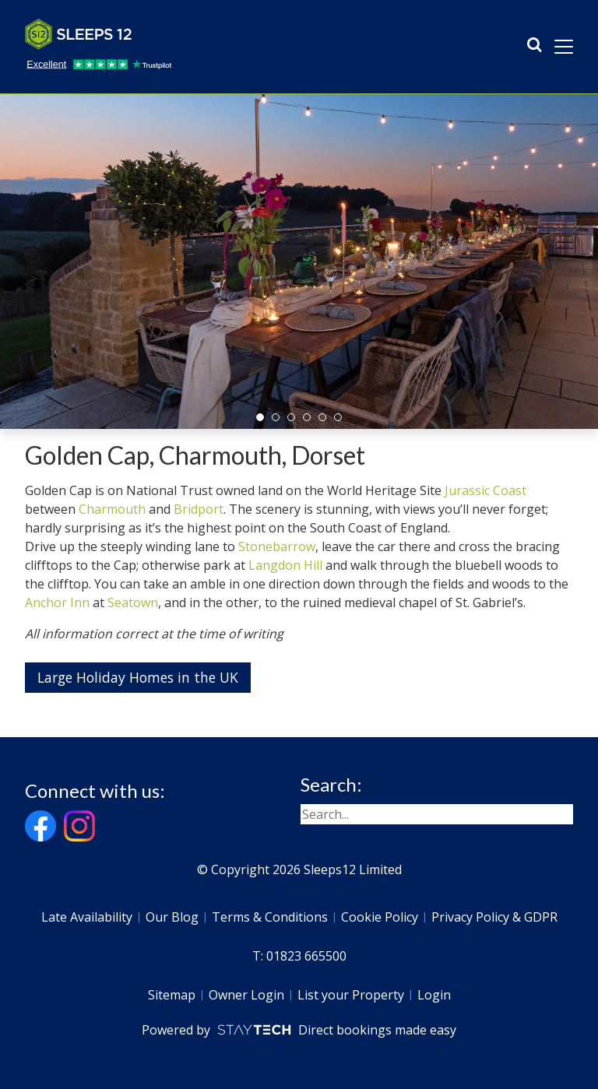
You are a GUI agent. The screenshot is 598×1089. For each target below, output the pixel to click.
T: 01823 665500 (299, 955)
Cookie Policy (379, 917)
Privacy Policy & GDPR (494, 917)
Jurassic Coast (485, 490)
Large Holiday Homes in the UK (137, 677)
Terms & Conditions (270, 917)
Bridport (198, 509)
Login (434, 994)
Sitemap (171, 994)
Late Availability (86, 917)
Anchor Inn (57, 602)
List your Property (350, 994)
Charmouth (112, 509)
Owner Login (246, 994)
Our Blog (172, 917)
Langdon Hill (286, 565)
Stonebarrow (276, 546)
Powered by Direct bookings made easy (299, 1029)
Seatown (132, 602)
